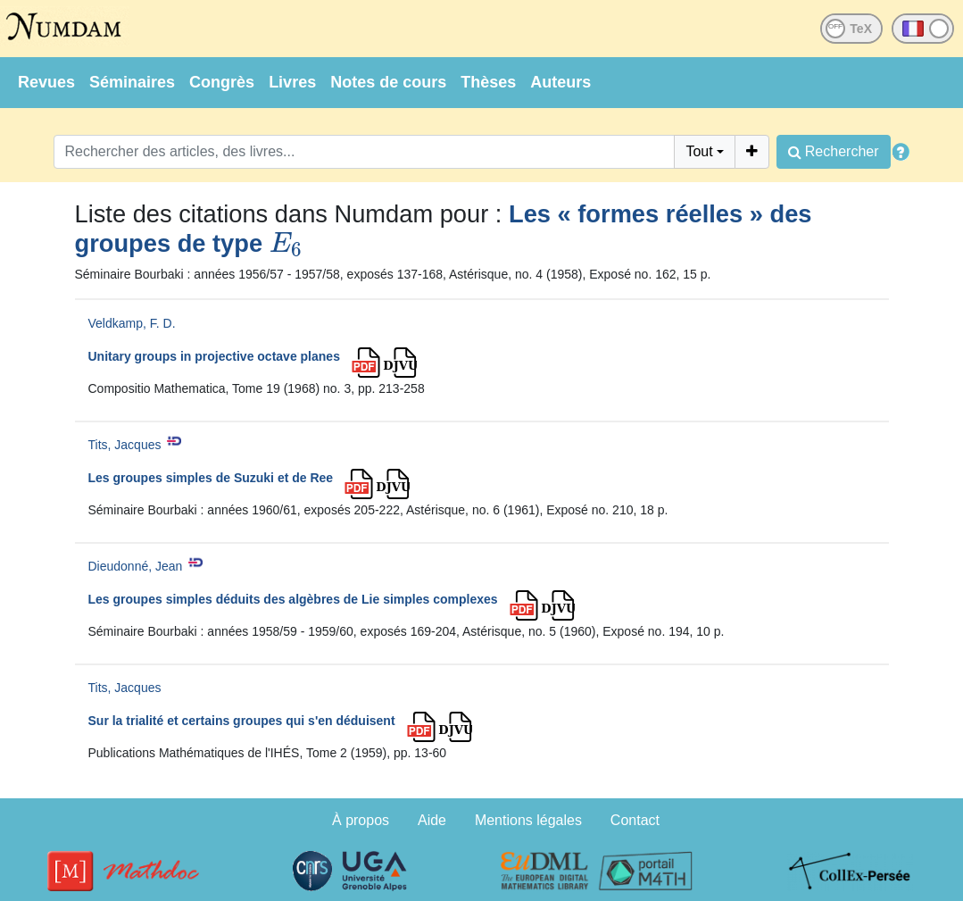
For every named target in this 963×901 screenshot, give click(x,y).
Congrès (221, 82)
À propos (360, 820)
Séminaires (132, 82)
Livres (292, 82)
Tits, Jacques (125, 445)
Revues (46, 82)
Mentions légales (528, 820)
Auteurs (560, 82)
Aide (432, 820)
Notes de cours (388, 82)
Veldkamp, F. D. (132, 323)
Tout (698, 151)
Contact (635, 820)
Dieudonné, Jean (135, 566)
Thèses (488, 82)
